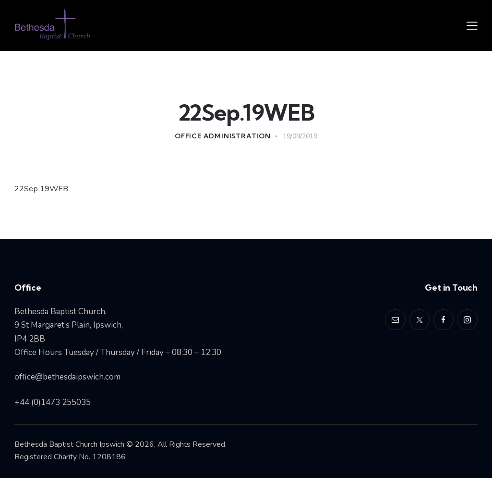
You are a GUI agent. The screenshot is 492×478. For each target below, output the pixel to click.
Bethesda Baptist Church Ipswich (69, 444)
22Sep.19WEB (41, 188)
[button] (472, 25)
